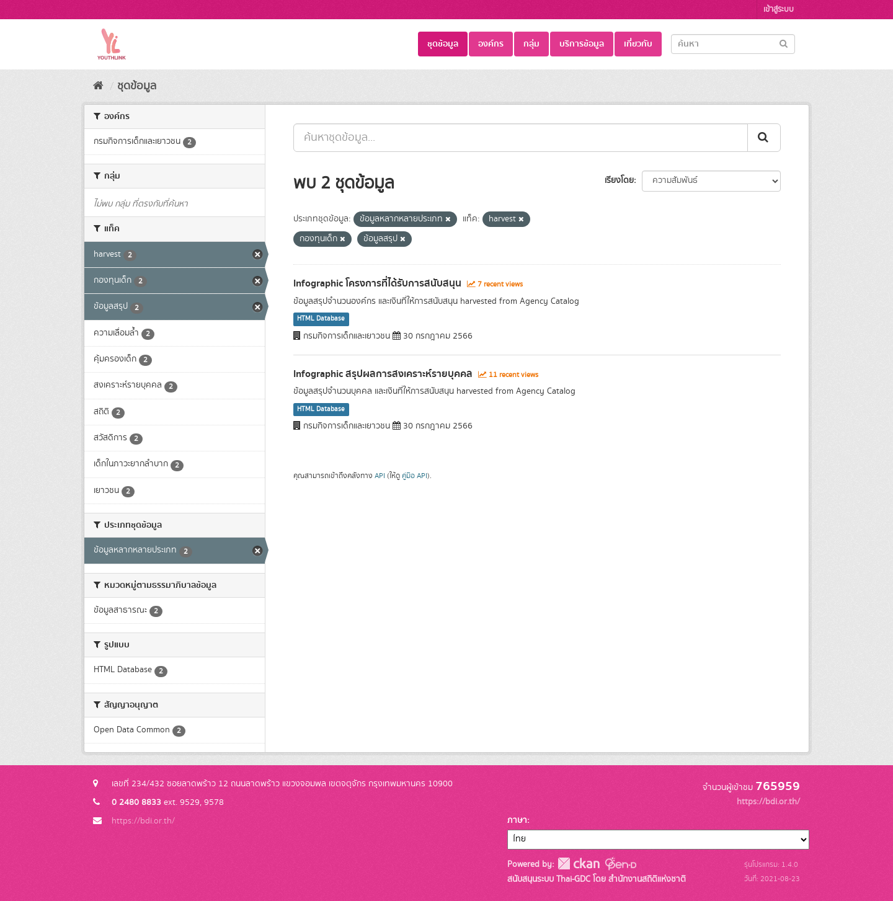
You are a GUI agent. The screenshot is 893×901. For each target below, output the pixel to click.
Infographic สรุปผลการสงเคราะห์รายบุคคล (383, 374)
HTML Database (321, 319)
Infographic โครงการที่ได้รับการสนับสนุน (377, 283)
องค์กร (491, 44)
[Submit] (783, 43)
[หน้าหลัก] (98, 86)
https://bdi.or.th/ (143, 821)
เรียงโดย (619, 180)
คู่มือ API (414, 476)
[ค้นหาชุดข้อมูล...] (520, 137)
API (380, 476)
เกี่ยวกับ (638, 44)
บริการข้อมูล (581, 44)
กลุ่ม (531, 44)
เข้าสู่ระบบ (778, 10)
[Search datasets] (733, 44)
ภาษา (517, 820)
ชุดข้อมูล (442, 44)
